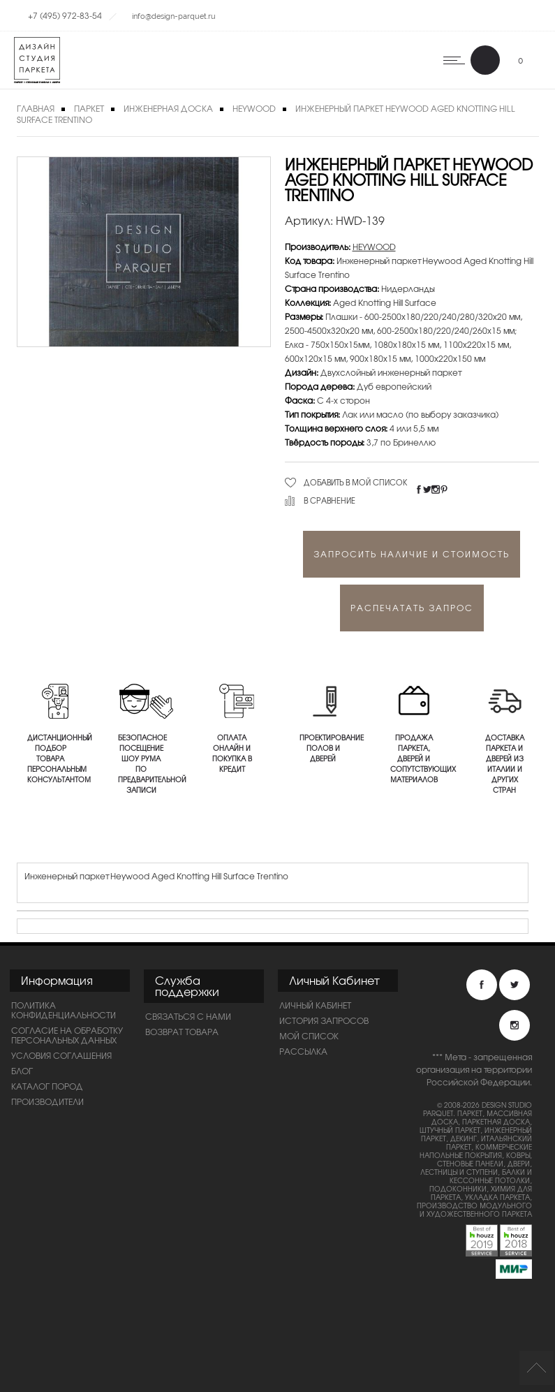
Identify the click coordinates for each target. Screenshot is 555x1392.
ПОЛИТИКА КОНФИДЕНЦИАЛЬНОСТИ (63, 1010)
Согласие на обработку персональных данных (67, 1035)
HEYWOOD (254, 108)
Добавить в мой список (356, 482)
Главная (35, 108)
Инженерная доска (168, 108)
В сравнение (329, 500)
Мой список (309, 1036)
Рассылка (303, 1051)
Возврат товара (182, 1031)
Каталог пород (47, 1086)
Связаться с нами (188, 1016)
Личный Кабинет (315, 1005)
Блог (22, 1070)
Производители (47, 1101)
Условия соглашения (61, 1055)
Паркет (89, 108)
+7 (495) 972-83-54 (65, 15)
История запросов (324, 1020)
